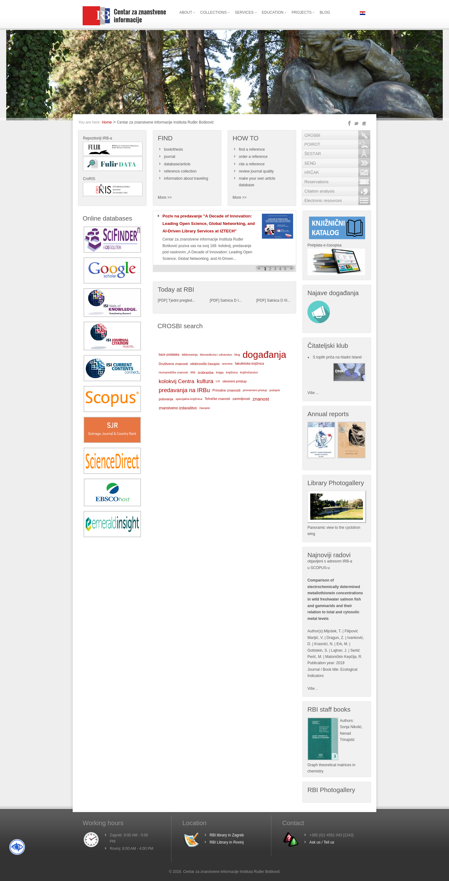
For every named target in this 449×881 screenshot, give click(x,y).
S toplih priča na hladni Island (337, 357)
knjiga (220, 372)
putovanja (166, 399)
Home (107, 122)
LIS (218, 381)
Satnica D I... (231, 300)
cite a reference (252, 164)
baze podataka (169, 354)
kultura (205, 381)
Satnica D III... (278, 300)
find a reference (252, 149)
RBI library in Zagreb (227, 835)
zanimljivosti (241, 399)
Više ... (313, 393)
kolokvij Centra (176, 381)
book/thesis (173, 149)
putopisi (274, 390)
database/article (177, 164)
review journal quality (256, 171)
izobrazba (205, 372)
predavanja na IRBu (184, 390)
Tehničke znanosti (217, 399)
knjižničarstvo (249, 372)
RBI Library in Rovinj (227, 842)
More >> (165, 197)
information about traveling (186, 178)
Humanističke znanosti (173, 372)
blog (237, 354)
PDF (162, 300)
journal (169, 156)
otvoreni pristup (235, 381)
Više (311, 688)
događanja (264, 354)
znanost (261, 399)
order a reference (253, 156)
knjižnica (232, 372)
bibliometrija (190, 354)
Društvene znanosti (173, 364)
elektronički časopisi (205, 364)
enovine (227, 363)
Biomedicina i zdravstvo (216, 354)
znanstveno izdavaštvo (178, 408)
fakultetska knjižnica (249, 363)
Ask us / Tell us (321, 842)
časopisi (205, 408)
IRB (192, 372)
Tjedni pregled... (181, 300)
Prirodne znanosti (226, 390)
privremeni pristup (255, 390)
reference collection (180, 171)
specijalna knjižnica (189, 399)
